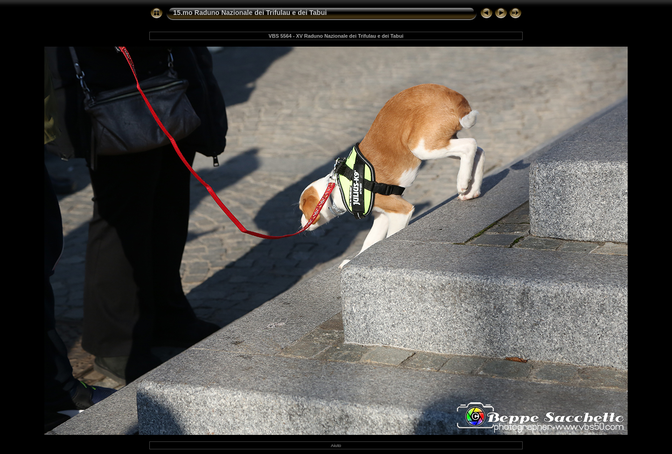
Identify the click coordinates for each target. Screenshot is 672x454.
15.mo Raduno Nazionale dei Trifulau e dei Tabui (250, 12)
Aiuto (336, 445)
